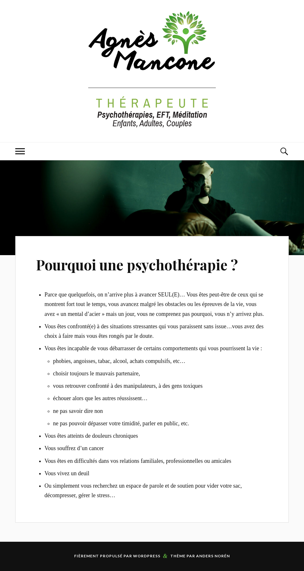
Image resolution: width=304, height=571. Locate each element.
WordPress (146, 556)
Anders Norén (213, 556)
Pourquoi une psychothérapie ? (137, 264)
